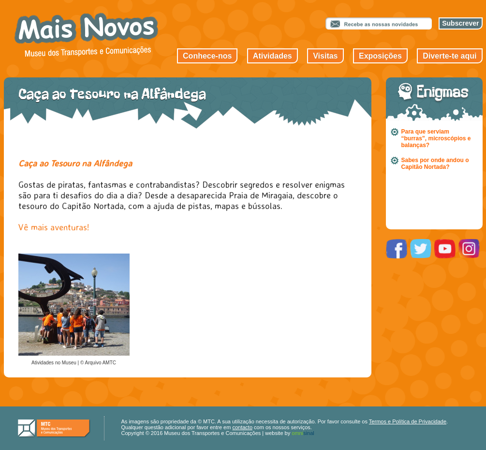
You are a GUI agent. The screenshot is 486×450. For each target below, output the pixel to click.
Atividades (272, 56)
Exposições (380, 56)
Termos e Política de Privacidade (407, 421)
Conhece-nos (207, 56)
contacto (242, 427)
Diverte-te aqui (449, 56)
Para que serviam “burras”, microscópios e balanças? (436, 138)
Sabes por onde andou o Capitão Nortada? (435, 163)
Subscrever (460, 23)
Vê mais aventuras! (53, 227)
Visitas (325, 56)
